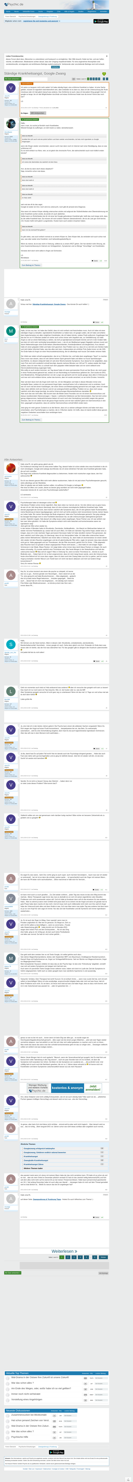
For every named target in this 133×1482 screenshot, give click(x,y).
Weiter (103, 1257)
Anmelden (103, 11)
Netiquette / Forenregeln (77, 1469)
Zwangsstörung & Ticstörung (47, 1447)
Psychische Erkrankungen (27, 1447)
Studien (81, 11)
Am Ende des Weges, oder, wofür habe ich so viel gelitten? (41, 1388)
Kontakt (25, 1469)
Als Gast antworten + (12, 79)
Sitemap (87, 1469)
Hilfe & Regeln (69, 11)
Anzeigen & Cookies (58, 1469)
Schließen (55, 67)
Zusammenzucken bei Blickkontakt (29, 1415)
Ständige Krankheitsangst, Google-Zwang (35, 73)
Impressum (38, 1469)
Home (8, 11)
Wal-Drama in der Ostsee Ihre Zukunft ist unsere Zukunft (40, 1377)
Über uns (31, 1469)
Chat (58, 11)
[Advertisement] (64, 856)
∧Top (128, 1479)
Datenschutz (47, 1469)
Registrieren (92, 11)
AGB (66, 1469)
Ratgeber (50, 11)
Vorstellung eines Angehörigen (26, 1399)
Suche (40, 11)
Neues (16, 11)
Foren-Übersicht (10, 1447)
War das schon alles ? (22, 1383)
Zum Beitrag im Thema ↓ (31, 265)
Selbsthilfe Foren (28, 11)
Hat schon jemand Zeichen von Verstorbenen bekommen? (40, 1420)
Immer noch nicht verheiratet (25, 1394)
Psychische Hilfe (19, 1437)
